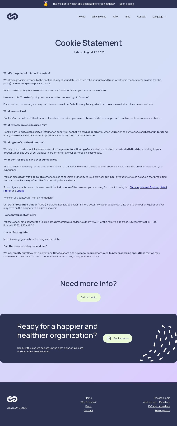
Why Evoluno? (88, 402)
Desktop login (162, 398)
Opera (20, 190)
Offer (116, 16)
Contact (141, 16)
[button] (159, 16)
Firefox (7, 190)
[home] (12, 15)
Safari (163, 187)
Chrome (134, 187)
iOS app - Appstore (159, 406)
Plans (88, 406)
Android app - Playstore (156, 402)
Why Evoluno (99, 16)
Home (82, 16)
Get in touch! (88, 297)
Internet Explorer (149, 187)
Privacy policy (162, 410)
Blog (127, 16)
